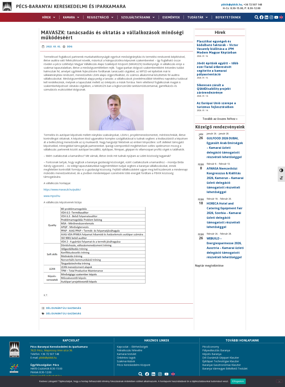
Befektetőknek (228, 17)
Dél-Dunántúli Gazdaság (63, 308)
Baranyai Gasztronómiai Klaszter (221, 365)
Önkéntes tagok (126, 357)
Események (171, 17)
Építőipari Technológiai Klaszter (220, 361)
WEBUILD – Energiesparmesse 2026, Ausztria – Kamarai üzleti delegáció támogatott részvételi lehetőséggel (225, 247)
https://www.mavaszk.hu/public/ (62, 189)
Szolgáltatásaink (138, 17)
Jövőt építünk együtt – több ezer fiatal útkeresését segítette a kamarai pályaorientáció (217, 68)
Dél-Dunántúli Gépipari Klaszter (220, 357)
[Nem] (279, 381)
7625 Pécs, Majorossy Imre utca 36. (51, 350)
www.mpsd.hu (52, 196)
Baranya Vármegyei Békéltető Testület (225, 368)
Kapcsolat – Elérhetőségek (132, 346)
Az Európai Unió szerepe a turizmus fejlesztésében (216, 105)
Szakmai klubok (126, 361)
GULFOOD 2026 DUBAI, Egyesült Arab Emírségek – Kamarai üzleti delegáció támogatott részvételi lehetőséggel (225, 147)
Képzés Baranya (211, 354)
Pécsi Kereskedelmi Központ (133, 365)
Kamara (71, 17)
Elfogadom (238, 381)
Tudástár (197, 17)
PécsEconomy (210, 346)
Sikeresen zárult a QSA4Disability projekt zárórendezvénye (214, 88)
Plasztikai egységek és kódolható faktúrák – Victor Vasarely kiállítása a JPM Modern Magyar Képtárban (217, 47)
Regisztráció (100, 17)
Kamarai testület (126, 354)
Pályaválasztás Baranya (216, 350)
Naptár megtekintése (209, 265)
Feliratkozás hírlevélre (129, 350)
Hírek (49, 17)
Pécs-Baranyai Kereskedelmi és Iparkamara (71, 6)
